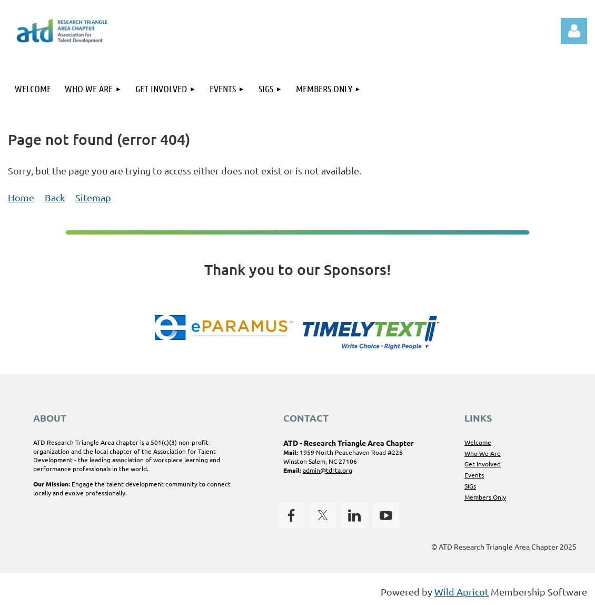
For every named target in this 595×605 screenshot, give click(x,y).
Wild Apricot (461, 591)
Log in (574, 31)
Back (55, 197)
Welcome (477, 442)
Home (21, 197)
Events (474, 475)
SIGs (470, 486)
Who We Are (482, 453)
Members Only (485, 497)
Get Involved (482, 464)
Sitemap (93, 197)
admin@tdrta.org (327, 470)
